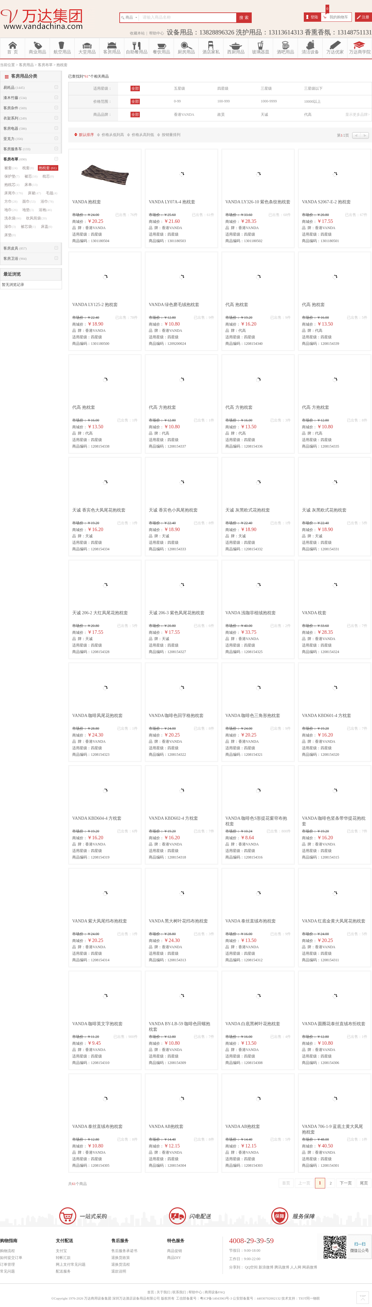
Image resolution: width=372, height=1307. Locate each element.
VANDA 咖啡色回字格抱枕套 (176, 715)
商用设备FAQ (215, 1292)
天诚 (264, 114)
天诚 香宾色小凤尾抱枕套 (173, 510)
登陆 (314, 17)
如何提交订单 (11, 1257)
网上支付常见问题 (71, 1264)
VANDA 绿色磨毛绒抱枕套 (174, 304)
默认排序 (86, 135)
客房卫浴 (15, 258)
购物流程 (7, 1251)
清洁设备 (310, 52)
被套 (10, 168)
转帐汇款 (63, 1257)
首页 (286, 1183)
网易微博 (309, 1267)
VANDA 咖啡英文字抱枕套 (97, 1023)
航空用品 (62, 52)
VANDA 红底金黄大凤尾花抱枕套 (333, 921)
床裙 (34, 193)
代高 (308, 114)
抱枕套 (48, 167)
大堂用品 (87, 52)
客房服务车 (16, 149)
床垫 (10, 235)
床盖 (46, 226)
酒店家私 (211, 52)
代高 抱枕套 (236, 304)
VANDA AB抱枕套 (166, 1126)
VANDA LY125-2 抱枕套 (95, 304)
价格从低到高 (113, 135)
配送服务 (63, 1271)
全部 (135, 88)
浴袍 (45, 210)
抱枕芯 (12, 185)
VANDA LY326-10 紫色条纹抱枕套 (257, 202)
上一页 (304, 1183)
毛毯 (51, 193)
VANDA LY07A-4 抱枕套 (172, 202)
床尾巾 (13, 193)
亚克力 (13, 139)
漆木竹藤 (15, 98)
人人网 (295, 1267)
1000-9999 (269, 101)
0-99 (177, 101)
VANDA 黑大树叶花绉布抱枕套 (178, 921)
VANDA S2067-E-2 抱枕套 (326, 202)
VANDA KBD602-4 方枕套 (173, 818)
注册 (365, 17)
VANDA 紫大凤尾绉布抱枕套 (99, 921)
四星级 (222, 88)
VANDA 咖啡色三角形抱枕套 (252, 715)
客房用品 (112, 52)
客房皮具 (15, 248)
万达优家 (335, 52)
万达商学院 (360, 52)
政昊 (221, 114)
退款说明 (118, 1271)
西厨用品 (236, 52)
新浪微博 (266, 1267)
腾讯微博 (281, 1267)
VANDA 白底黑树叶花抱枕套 (252, 1023)
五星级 (179, 88)
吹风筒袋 (36, 218)
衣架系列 (15, 118)
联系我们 (179, 1292)
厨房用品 (186, 52)
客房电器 (15, 128)
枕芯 (48, 176)
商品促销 (174, 1251)
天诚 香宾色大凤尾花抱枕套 (99, 510)
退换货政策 (120, 1257)
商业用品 (37, 52)
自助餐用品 (137, 52)
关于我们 (163, 1292)
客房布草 (15, 159)
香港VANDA (184, 114)
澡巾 (10, 226)
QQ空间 (251, 1267)
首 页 (12, 52)
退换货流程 (120, 1264)
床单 (31, 185)
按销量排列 (171, 135)
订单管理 (7, 1264)
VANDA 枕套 (314, 613)
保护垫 (12, 176)
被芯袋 (28, 226)
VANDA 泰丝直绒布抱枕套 (250, 921)
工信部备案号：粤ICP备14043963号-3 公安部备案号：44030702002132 (228, 1298)
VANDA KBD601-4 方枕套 (326, 715)
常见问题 (7, 1271)
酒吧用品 (285, 52)
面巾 (28, 201)
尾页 (364, 1183)
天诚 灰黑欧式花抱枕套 (247, 510)
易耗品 (13, 87)
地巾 (10, 210)
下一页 (346, 1183)
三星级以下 (313, 88)
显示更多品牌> (357, 114)
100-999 (223, 101)
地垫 (28, 210)
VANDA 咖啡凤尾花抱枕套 (97, 715)
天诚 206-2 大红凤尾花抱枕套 (100, 613)
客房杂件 (15, 108)
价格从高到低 (143, 135)
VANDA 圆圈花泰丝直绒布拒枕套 (333, 1023)
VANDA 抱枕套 (86, 202)
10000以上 (312, 101)
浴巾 (47, 201)
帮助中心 (156, 33)
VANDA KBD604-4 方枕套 (97, 818)
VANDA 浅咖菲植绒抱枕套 (250, 613)
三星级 (266, 88)
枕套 (28, 168)
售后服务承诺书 (124, 1251)
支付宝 (61, 1251)
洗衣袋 (12, 218)
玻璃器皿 (260, 52)
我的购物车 (339, 17)
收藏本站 (137, 33)
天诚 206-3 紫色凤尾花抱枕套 (177, 613)
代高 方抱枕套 (162, 407)
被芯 (31, 176)
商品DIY (174, 1257)
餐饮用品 (161, 52)
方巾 (10, 201)
